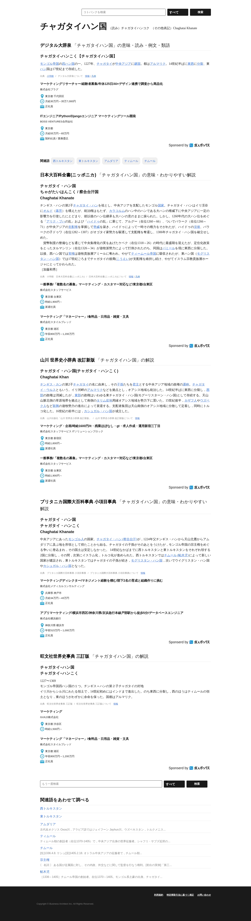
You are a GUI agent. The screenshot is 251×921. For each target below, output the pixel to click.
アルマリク (158, 63)
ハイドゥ (93, 221)
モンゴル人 (76, 539)
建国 (137, 63)
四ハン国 (68, 63)
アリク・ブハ (55, 221)
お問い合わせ (204, 895)
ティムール (131, 160)
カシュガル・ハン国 (98, 411)
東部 (78, 395)
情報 (87, 76)
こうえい (122, 259)
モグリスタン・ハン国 (146, 560)
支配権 (73, 227)
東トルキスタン (88, 160)
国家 (161, 205)
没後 (197, 227)
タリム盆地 (104, 400)
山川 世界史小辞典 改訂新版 (67, 360)
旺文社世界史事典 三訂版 (64, 656)
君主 (136, 384)
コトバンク (57, 12)
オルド (48, 211)
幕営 (59, 211)
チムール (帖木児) (176, 555)
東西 (191, 63)
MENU (43, 3)
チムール (149, 160)
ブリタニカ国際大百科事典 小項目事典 (78, 501)
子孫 (120, 384)
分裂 (200, 63)
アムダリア (111, 160)
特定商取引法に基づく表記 (180, 895)
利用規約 (158, 895)
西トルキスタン (63, 160)
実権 (71, 253)
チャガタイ (104, 63)
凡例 (93, 76)
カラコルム (117, 211)
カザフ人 (190, 400)
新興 (56, 406)
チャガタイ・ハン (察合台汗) (117, 539)
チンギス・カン (51, 384)
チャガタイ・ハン (85, 205)
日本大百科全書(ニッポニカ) (68, 174)
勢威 (96, 227)
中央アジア (123, 63)
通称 (186, 384)
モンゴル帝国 (49, 63)
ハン (43, 69)
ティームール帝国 (143, 253)
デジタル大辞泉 (55, 45)
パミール (168, 248)
